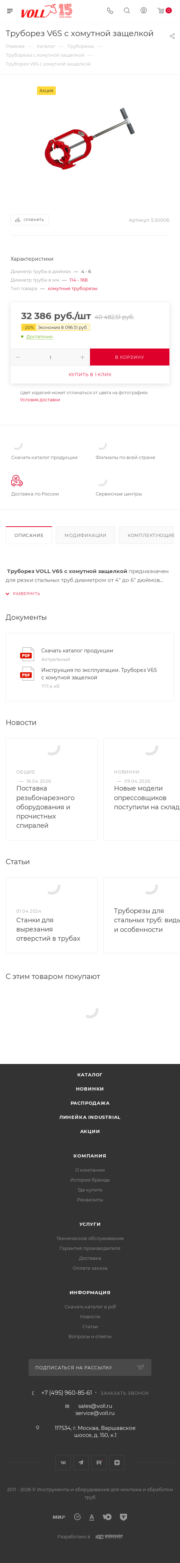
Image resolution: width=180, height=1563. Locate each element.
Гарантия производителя (90, 1248)
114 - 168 (79, 280)
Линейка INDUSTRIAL (90, 1117)
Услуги (90, 1224)
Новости (90, 1316)
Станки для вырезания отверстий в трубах (48, 929)
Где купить (90, 1190)
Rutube (99, 1462)
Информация (90, 1292)
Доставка (90, 1258)
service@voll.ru (95, 1413)
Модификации (86, 535)
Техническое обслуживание (90, 1238)
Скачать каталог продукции (77, 650)
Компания (89, 1156)
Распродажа (90, 1103)
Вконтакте (63, 1462)
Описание (28, 535)
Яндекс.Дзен (117, 1462)
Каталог (90, 1074)
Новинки (90, 1089)
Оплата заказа (90, 1268)
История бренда (90, 1180)
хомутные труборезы (72, 288)
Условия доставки (40, 399)
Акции (90, 1131)
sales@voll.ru (95, 1406)
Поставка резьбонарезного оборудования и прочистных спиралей (45, 807)
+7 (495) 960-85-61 (66, 1393)
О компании (90, 1170)
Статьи (90, 1326)
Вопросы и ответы (90, 1336)
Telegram (81, 1462)
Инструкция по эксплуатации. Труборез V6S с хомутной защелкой (99, 674)
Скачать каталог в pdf (90, 1306)
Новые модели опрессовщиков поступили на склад (147, 798)
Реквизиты (90, 1199)
